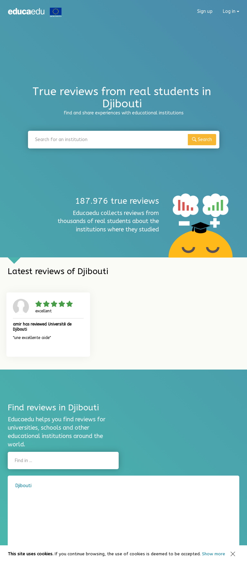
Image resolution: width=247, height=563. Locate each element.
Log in (231, 11)
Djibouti (23, 485)
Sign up (205, 11)
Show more (213, 553)
